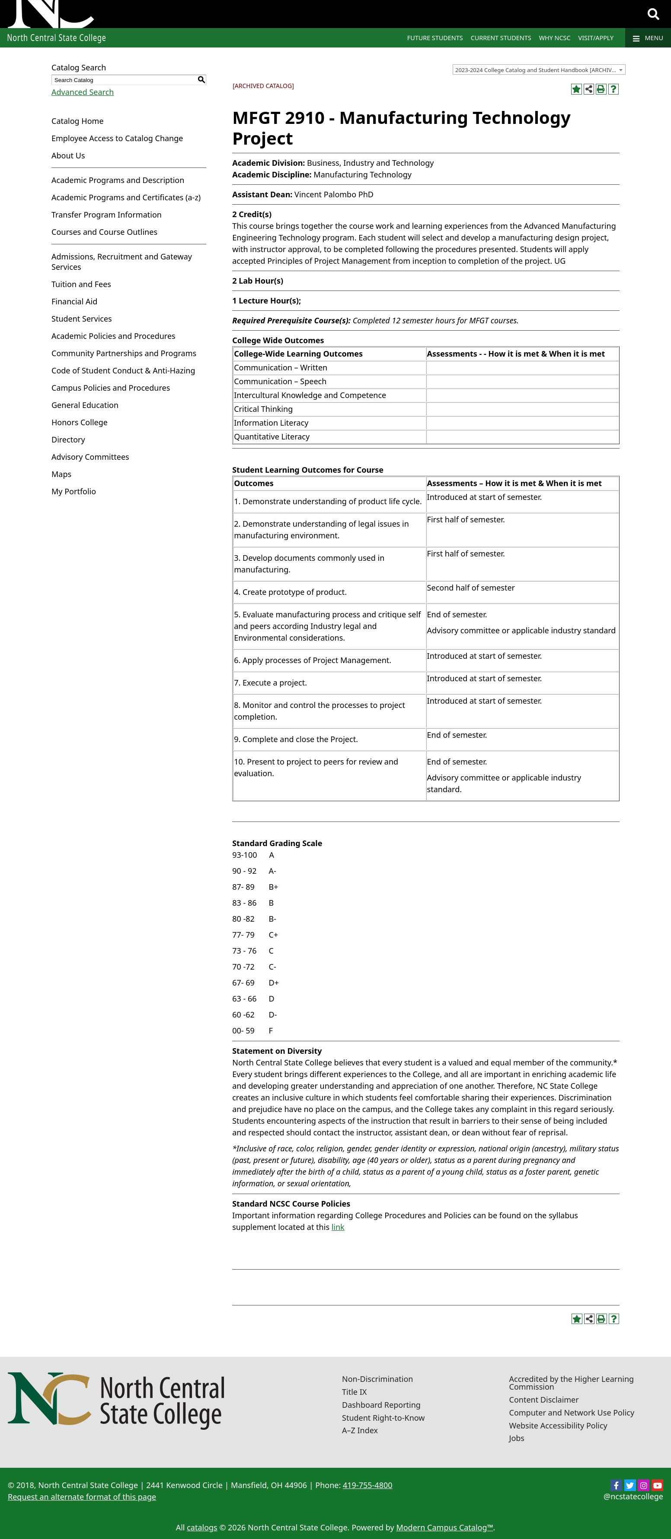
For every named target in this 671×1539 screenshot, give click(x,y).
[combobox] (539, 69)
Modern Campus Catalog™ (444, 1527)
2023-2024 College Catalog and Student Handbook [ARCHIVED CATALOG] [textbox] (540, 70)
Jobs (517, 1438)
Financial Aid (74, 301)
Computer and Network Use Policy (572, 1412)
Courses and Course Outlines (104, 232)
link (338, 1227)
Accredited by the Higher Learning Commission (571, 1383)
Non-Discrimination (377, 1379)
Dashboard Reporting (381, 1405)
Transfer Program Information (106, 214)
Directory (68, 439)
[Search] (653, 14)
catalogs (202, 1527)
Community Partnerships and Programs (123, 353)
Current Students (501, 38)
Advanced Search (82, 92)
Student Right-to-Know (383, 1418)
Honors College (79, 422)
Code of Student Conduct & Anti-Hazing (123, 370)
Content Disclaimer (544, 1399)
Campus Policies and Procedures (110, 387)
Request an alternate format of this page (82, 1497)
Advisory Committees (90, 457)
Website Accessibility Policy (558, 1425)
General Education (84, 405)
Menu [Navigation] (648, 38)
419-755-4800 (368, 1485)
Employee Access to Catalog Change (117, 138)
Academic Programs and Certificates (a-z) (126, 197)
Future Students (435, 38)
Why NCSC (555, 38)
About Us (68, 155)
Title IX (354, 1392)
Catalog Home (77, 121)
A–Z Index (360, 1430)
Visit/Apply (596, 38)
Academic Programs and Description (117, 180)
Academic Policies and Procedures (113, 336)
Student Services (81, 318)
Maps (61, 474)
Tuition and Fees (81, 284)
